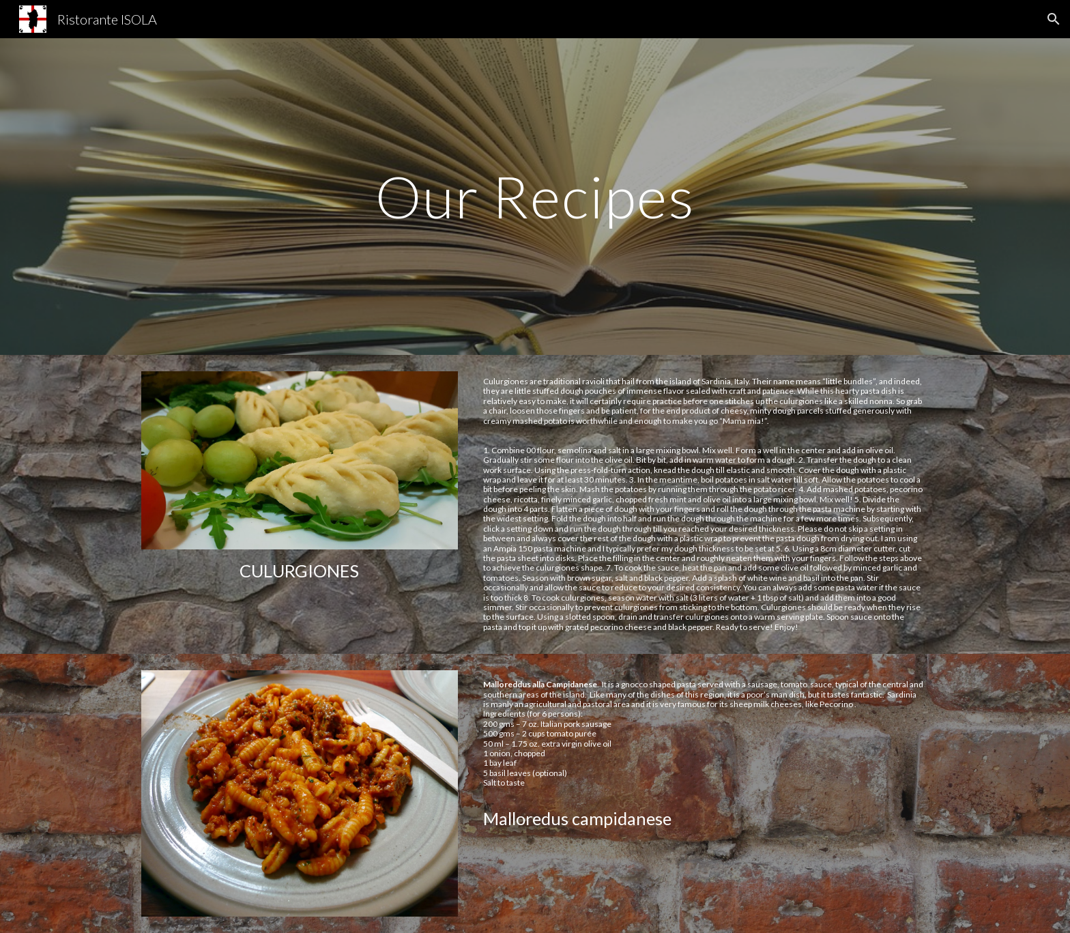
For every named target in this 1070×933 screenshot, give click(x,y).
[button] (1053, 19)
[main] (535, 196)
